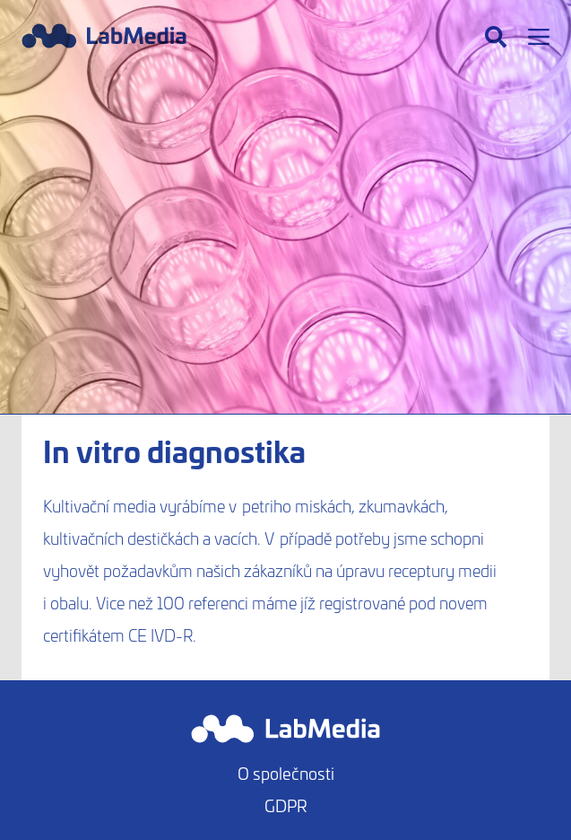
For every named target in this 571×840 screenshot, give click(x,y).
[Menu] (538, 37)
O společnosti (286, 773)
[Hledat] (495, 37)
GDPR (285, 805)
